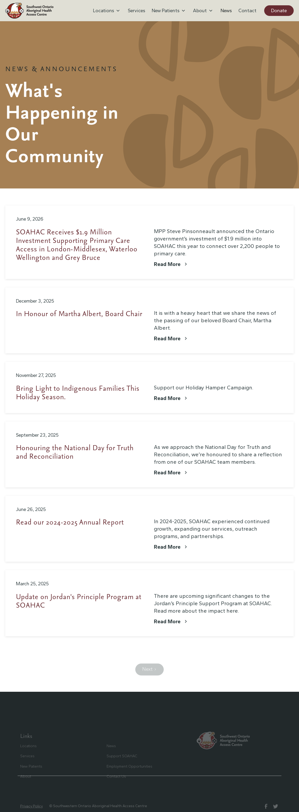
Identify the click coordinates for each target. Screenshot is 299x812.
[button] (107, 10)
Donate (279, 11)
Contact (247, 11)
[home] (29, 10)
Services (136, 11)
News (226, 11)
